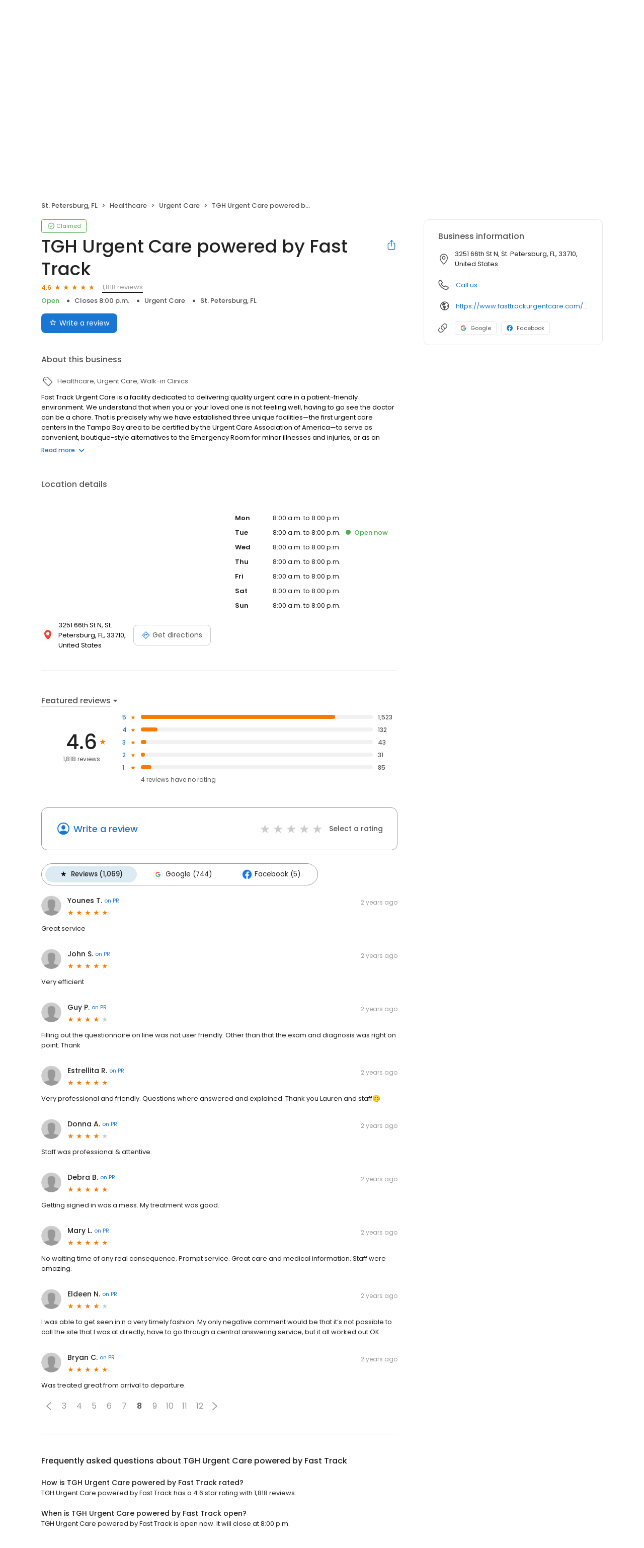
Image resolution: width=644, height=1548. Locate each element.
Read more (63, 450)
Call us (466, 285)
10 (170, 1405)
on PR (111, 900)
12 (199, 1405)
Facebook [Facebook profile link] (525, 328)
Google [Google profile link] (475, 328)
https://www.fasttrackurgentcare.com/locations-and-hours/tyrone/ (522, 306)
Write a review (105, 829)
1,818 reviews (122, 287)
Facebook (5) (268, 874)
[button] (49, 1405)
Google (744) (180, 874)
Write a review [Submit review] (79, 323)
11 (184, 1405)
